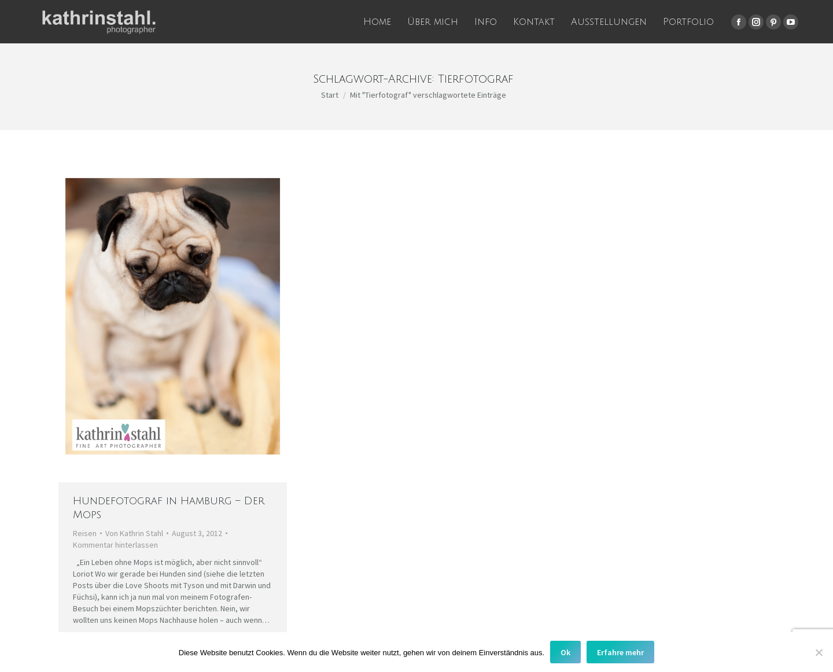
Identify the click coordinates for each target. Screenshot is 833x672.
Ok (565, 652)
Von (134, 533)
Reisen (85, 533)
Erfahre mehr (620, 652)
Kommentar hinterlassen (115, 545)
